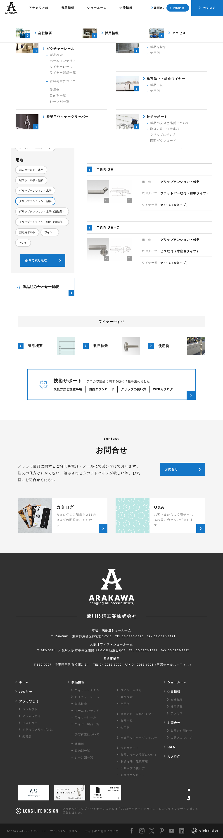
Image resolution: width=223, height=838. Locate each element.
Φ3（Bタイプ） (28, 104)
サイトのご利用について (102, 831)
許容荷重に (87, 734)
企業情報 (126, 8)
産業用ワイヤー (139, 738)
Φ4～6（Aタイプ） (31, 114)
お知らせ (25, 692)
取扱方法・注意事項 (134, 761)
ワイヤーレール (85, 717)
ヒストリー (30, 723)
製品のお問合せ (181, 731)
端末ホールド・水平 (31, 170)
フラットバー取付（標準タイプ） (39, 137)
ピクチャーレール (87, 697)
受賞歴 (27, 736)
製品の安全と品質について (139, 755)
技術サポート (130, 748)
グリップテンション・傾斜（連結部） (42, 222)
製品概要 (142, 21)
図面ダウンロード (133, 775)
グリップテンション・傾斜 (35, 201)
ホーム (24, 682)
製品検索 (170, 21)
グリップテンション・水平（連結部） (42, 211)
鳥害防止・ (137, 714)
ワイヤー (49, 232)
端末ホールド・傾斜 (31, 180)
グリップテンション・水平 (35, 191)
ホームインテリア (87, 710)
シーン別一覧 (84, 757)
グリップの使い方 (133, 768)
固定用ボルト (27, 232)
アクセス (177, 713)
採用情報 (177, 706)
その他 (23, 243)
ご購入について (181, 737)
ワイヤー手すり (131, 690)
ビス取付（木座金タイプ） (35, 147)
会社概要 (177, 700)
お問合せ (179, 8)
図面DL (159, 8)
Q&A (171, 747)
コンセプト (30, 709)
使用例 (197, 21)
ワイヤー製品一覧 (87, 724)
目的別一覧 (82, 750)
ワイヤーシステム (87, 690)
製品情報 (67, 8)
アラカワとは (39, 8)
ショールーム (97, 8)
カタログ (209, 8)
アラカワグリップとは (37, 729)
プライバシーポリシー (65, 831)
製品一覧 (127, 721)
